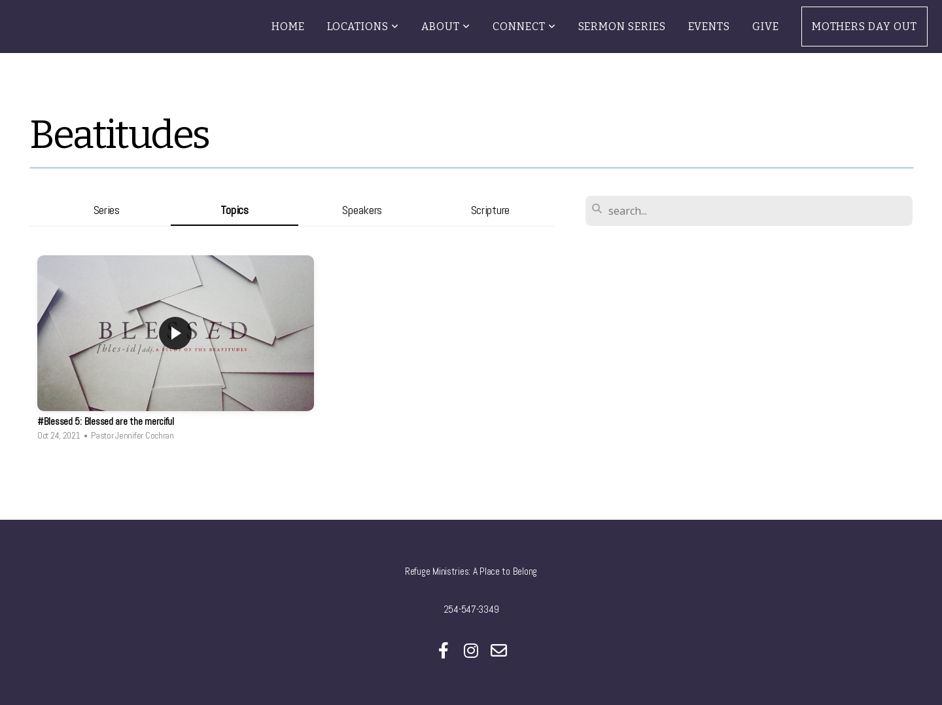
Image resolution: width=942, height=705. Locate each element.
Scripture (490, 209)
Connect (524, 26)
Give (765, 26)
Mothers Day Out (864, 26)
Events (709, 26)
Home (288, 26)
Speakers (362, 209)
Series (107, 209)
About (445, 26)
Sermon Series (622, 26)
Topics (234, 209)
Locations (363, 26)
